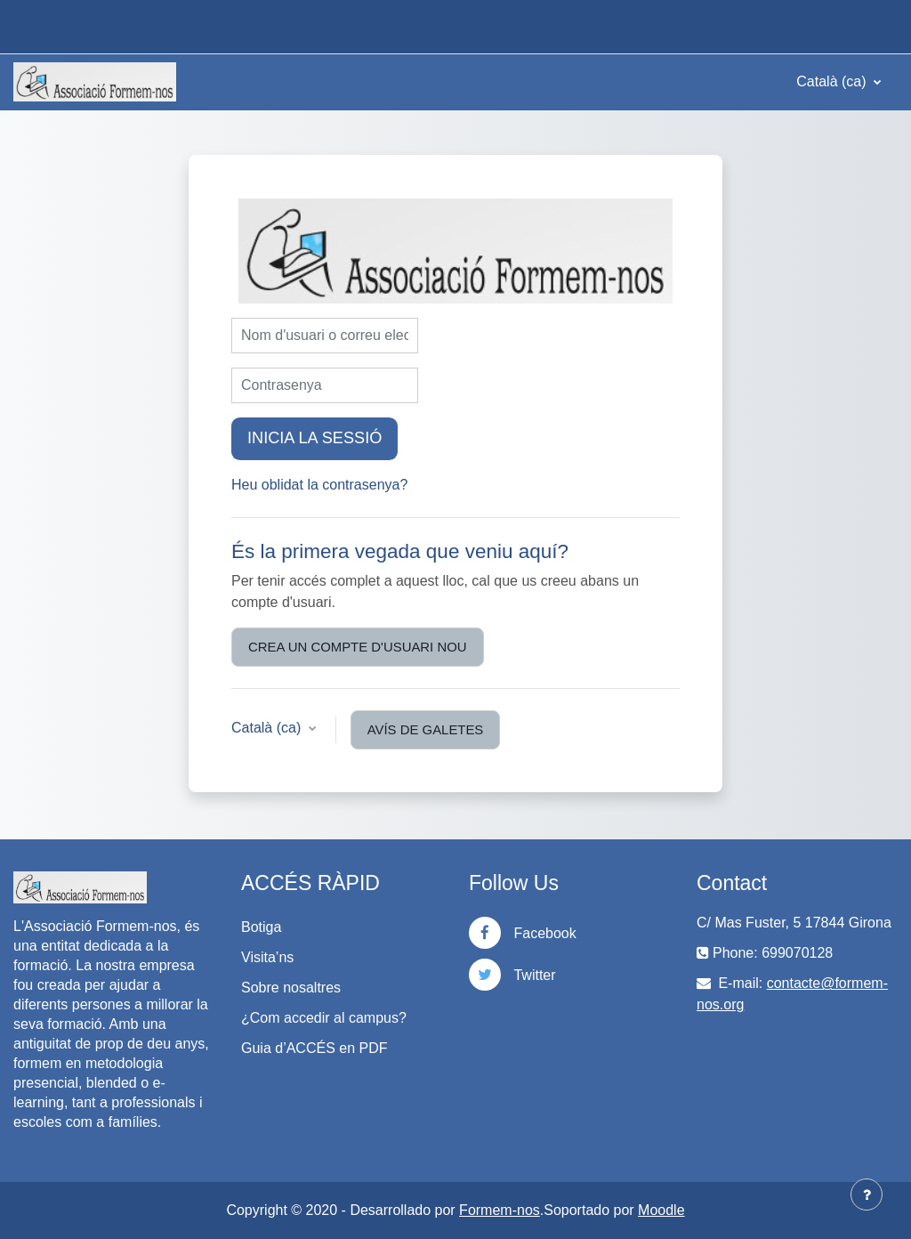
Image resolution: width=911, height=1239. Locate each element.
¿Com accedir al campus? (324, 1017)
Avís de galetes (425, 729)
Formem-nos (499, 1210)
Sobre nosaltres (291, 987)
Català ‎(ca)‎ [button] (268, 727)
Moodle (661, 1210)
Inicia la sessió (314, 438)
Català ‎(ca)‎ (833, 81)
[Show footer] (867, 1194)
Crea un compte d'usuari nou (357, 646)
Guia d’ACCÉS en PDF (314, 1048)
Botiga (261, 927)
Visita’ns (267, 957)
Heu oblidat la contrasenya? (319, 484)
